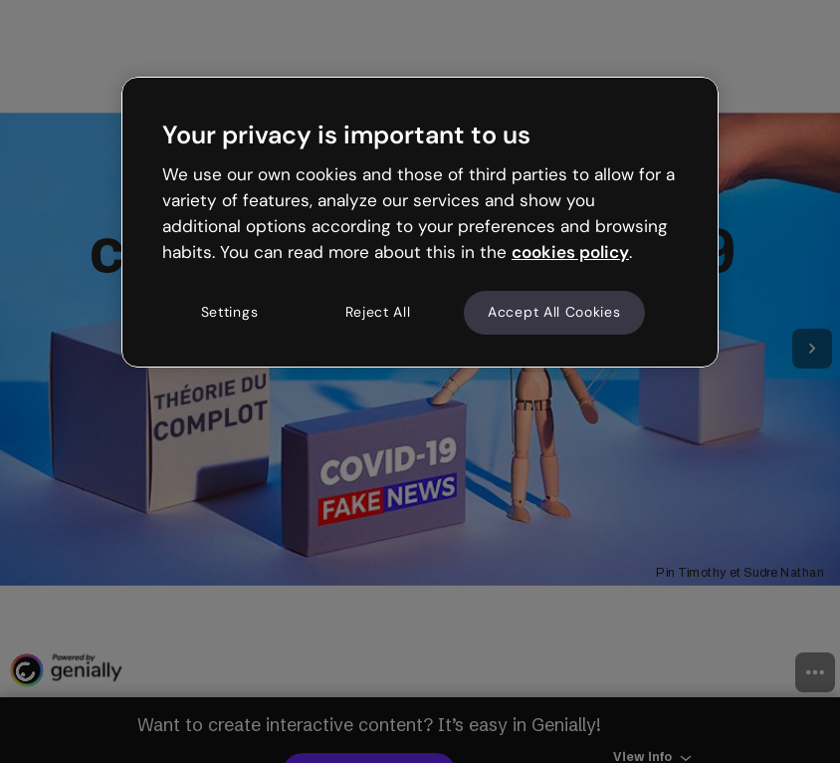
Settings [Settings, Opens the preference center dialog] (230, 313)
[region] (420, 222)
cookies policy (570, 252)
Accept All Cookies (554, 313)
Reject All (378, 313)
